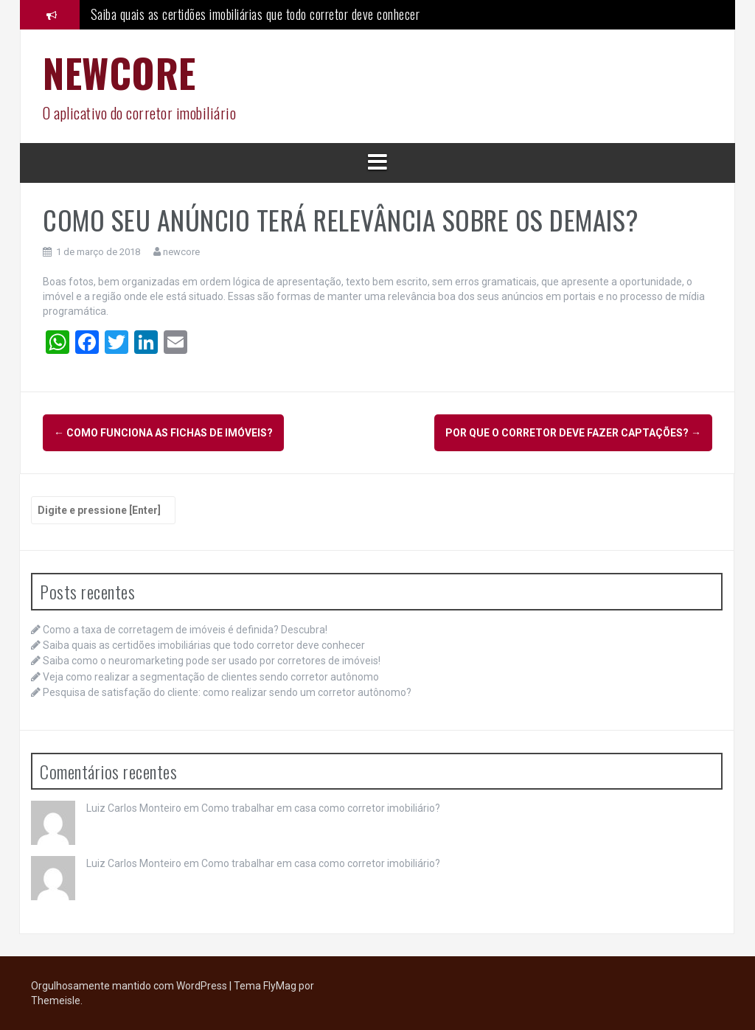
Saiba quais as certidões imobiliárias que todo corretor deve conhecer (255, 14)
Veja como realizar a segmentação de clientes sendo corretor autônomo (211, 677)
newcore (181, 251)
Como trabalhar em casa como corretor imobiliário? (320, 808)
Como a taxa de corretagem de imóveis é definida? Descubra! (185, 630)
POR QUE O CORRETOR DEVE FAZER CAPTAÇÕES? (573, 433)
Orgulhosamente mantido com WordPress (130, 986)
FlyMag (279, 986)
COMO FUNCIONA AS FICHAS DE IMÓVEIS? (163, 433)
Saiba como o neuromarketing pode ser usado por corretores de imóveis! (211, 661)
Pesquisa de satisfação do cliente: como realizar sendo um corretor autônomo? (227, 692)
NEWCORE (119, 72)
